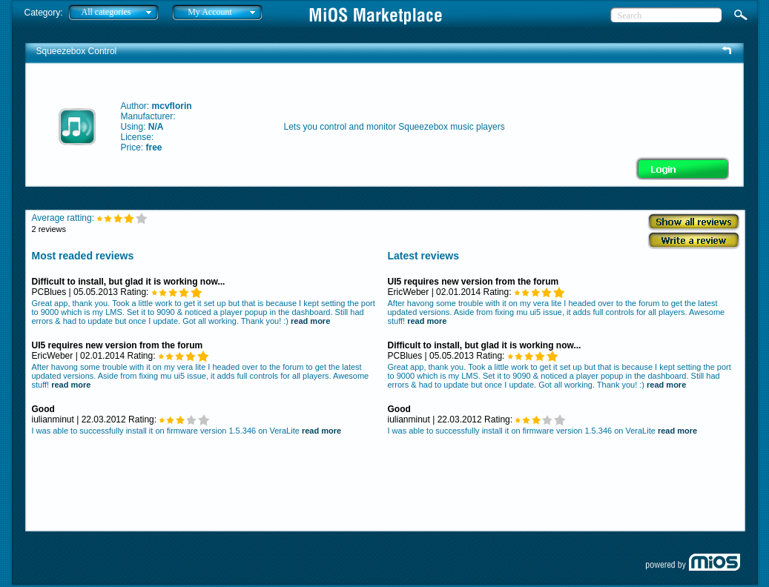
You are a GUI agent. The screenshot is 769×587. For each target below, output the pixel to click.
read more (310, 320)
